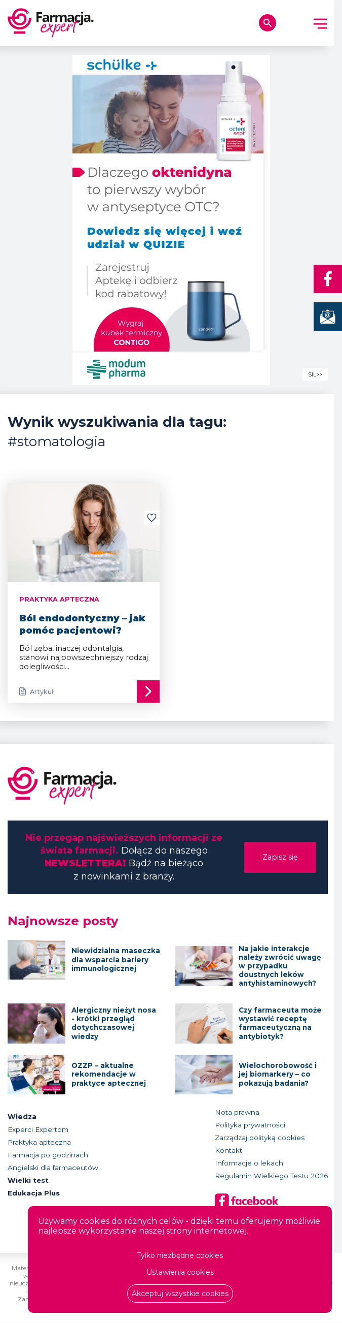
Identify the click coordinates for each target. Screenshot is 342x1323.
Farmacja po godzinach (48, 1155)
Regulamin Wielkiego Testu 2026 (271, 1176)
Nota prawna (237, 1113)
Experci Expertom (38, 1130)
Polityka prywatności (250, 1125)
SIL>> (315, 374)
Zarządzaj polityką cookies (260, 1138)
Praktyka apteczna (39, 1143)
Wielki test (29, 1181)
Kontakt (228, 1151)
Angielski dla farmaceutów (53, 1168)
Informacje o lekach (249, 1163)
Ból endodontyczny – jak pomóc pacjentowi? (82, 624)
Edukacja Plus (34, 1193)
